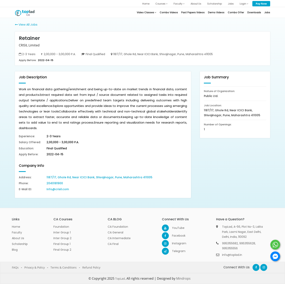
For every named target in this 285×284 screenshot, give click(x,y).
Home (145, 3)
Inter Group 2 (62, 238)
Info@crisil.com (58, 189)
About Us (196, 3)
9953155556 (230, 248)
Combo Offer (236, 12)
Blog (15, 250)
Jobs (231, 3)
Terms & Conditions (63, 267)
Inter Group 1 (62, 232)
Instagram (175, 243)
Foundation (61, 227)
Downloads (254, 12)
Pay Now (261, 3)
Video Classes (146, 12)
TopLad (120, 278)
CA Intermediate (119, 238)
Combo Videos (169, 12)
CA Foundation (118, 227)
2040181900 (55, 183)
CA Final (113, 244)
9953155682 (230, 243)
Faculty (179, 3)
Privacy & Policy (34, 267)
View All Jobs (26, 24)
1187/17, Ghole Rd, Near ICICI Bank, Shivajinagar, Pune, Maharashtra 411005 (99, 177)
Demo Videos (216, 12)
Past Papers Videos (193, 12)
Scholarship (214, 3)
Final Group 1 (61, 244)
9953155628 (247, 243)
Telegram (175, 251)
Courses (161, 3)
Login (244, 3)
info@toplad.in (232, 255)
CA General (115, 232)
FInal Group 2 (62, 250)
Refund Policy (91, 267)
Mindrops (183, 278)
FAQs (15, 267)
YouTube (175, 228)
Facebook (175, 236)
